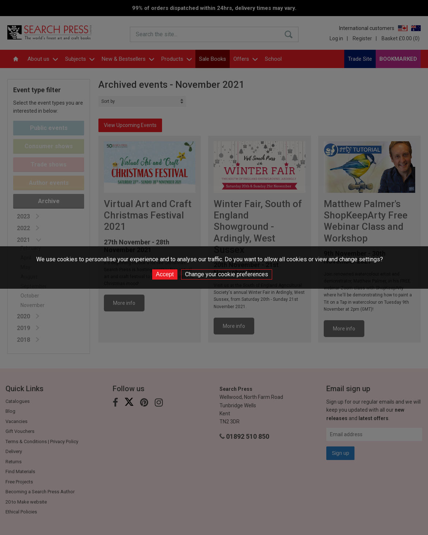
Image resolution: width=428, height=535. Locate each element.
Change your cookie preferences (226, 274)
